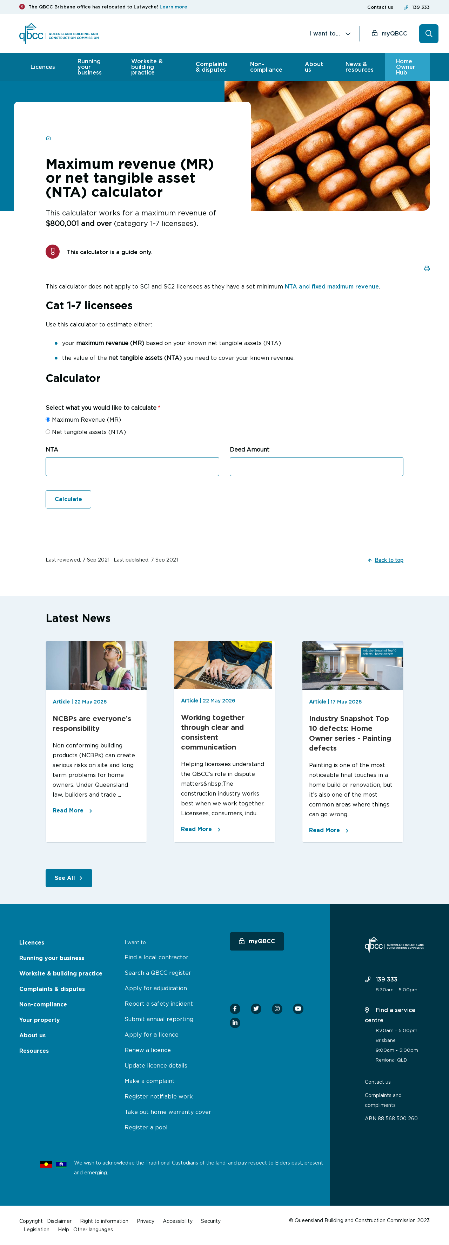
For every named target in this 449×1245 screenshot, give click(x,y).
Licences (43, 66)
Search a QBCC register (158, 972)
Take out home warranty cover (168, 1111)
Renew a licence (148, 1049)
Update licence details (156, 1065)
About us (314, 66)
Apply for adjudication (156, 988)
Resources (34, 1051)
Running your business (90, 67)
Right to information (104, 1221)
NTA (52, 449)
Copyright (31, 1221)
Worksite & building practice (147, 67)
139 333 (421, 7)
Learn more (173, 7)
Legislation (36, 1229)
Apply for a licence (152, 1034)
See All (65, 878)
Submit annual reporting (159, 1019)
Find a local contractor (156, 957)
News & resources (360, 66)
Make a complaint (150, 1080)
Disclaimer (59, 1221)
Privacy (145, 1221)
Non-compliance (266, 66)
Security (211, 1221)
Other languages (93, 1229)
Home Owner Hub (405, 67)
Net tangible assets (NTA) (89, 431)
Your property (39, 1020)
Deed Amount (249, 449)
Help (63, 1229)
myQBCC (394, 33)
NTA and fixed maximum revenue (332, 286)
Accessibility (178, 1221)
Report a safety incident (159, 1003)
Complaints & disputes (212, 66)
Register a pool (146, 1127)
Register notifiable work (159, 1096)
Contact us (380, 7)
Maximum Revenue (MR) (86, 419)
